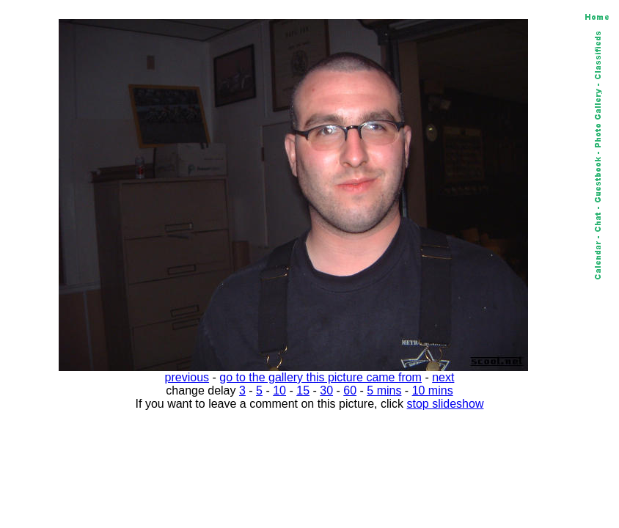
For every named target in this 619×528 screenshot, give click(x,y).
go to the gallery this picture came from (320, 377)
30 (326, 390)
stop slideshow (445, 403)
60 (349, 390)
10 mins (432, 390)
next (443, 377)
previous (187, 377)
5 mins (384, 390)
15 (303, 390)
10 (279, 390)
